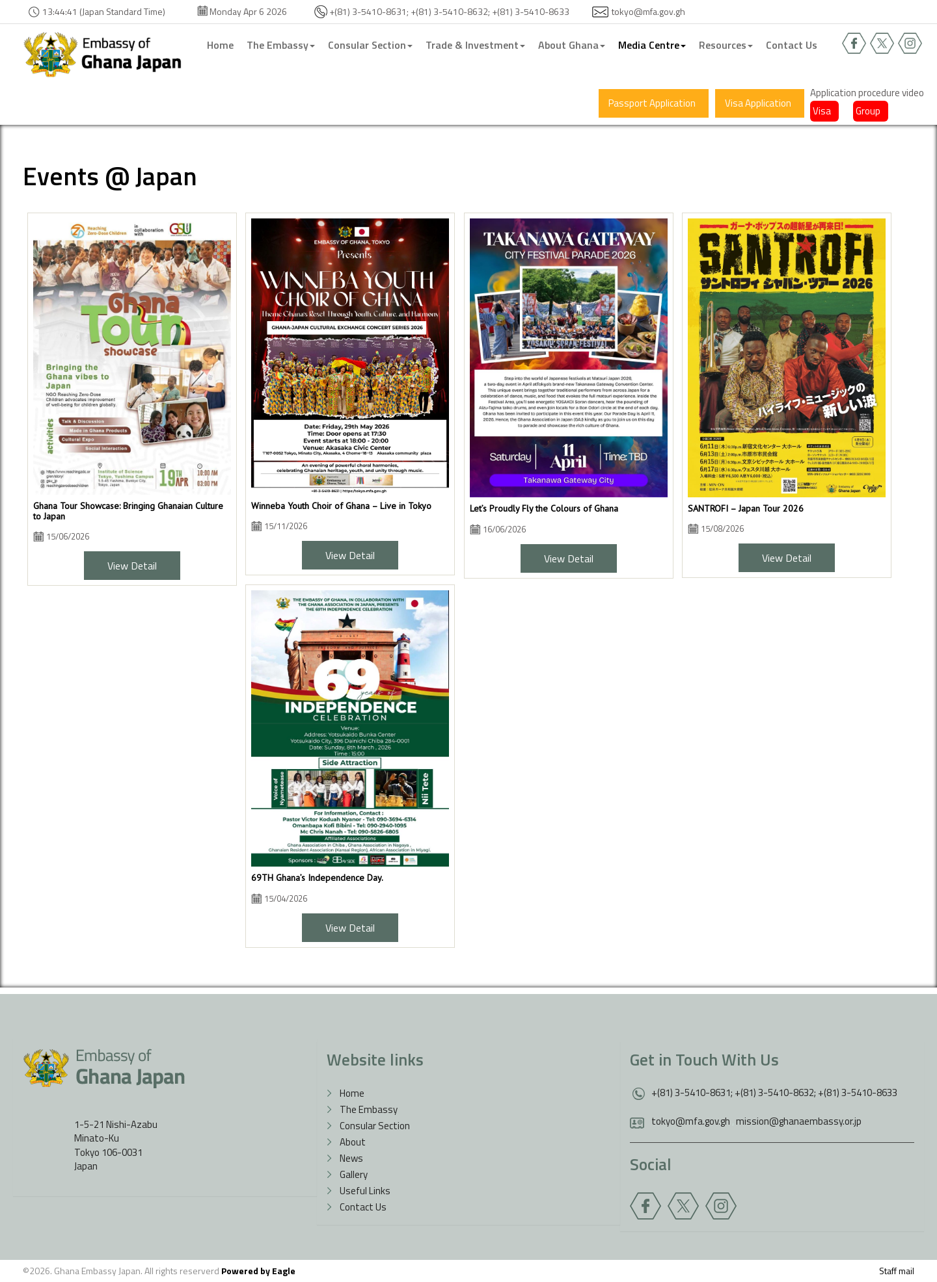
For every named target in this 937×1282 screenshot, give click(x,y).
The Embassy (369, 1109)
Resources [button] (726, 45)
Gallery (354, 1174)
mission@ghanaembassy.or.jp (799, 1121)
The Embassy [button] (281, 45)
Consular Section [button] (370, 45)
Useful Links (365, 1190)
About (353, 1141)
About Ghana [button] (571, 45)
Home (220, 45)
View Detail (132, 565)
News (351, 1158)
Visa (822, 110)
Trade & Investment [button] (475, 45)
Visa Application (758, 103)
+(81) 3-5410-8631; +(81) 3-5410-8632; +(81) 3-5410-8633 (774, 1092)
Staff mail (896, 1270)
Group (868, 110)
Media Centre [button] (652, 45)
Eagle (283, 1270)
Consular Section (375, 1125)
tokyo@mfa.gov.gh (648, 11)
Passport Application (652, 103)
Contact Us (791, 45)
